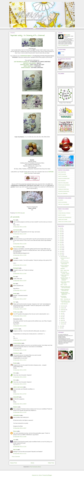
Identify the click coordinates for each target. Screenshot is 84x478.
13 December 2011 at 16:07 (19, 290)
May (62, 316)
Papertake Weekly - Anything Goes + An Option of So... (65, 293)
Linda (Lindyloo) (17, 343)
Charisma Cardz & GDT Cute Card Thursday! (65, 287)
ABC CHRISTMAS (62, 172)
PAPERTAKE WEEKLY (26, 55)
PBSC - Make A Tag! (65, 270)
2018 (61, 242)
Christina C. (16, 353)
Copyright (18, 28)
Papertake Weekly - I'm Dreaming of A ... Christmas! (65, 279)
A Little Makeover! (64, 303)
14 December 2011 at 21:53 (19, 412)
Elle (14, 276)
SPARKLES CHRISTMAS (63, 189)
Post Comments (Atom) (35, 466)
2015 (61, 247)
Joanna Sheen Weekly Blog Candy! (65, 282)
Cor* (14, 302)
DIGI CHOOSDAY (62, 180)
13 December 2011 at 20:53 (19, 325)
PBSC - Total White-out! (65, 299)
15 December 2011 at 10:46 (19, 436)
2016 (61, 246)
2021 (61, 237)
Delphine (15, 407)
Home (12, 28)
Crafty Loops (16, 311)
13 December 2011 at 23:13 (19, 360)
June (62, 315)
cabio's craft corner (18, 387)
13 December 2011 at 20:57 (19, 340)
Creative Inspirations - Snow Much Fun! (65, 290)
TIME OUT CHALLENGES (63, 204)
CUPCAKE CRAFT (24, 64)
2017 (61, 244)
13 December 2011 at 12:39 (19, 243)
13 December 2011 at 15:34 (19, 280)
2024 (61, 231)
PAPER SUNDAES (25, 67)
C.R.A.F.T (60, 210)
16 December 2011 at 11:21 (19, 453)
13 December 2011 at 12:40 (19, 255)
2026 (61, 228)
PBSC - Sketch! (64, 284)
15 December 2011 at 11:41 (19, 446)
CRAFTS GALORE (62, 174)
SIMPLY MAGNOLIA (29, 66)
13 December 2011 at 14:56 (19, 273)
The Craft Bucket (17, 246)
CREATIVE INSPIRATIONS (63, 178)
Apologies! (63, 268)
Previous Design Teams (41, 28)
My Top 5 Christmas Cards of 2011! (65, 266)
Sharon (15, 431)
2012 (61, 253)
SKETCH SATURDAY (62, 202)
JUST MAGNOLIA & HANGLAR (21, 61)
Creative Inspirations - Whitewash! (65, 275)
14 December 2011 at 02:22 (19, 377)
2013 (61, 251)
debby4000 (16, 397)
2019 (61, 240)
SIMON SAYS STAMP (62, 219)
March (62, 320)
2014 (61, 249)
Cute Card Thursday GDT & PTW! (65, 263)
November (63, 306)
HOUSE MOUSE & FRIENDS (64, 213)
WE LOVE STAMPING (62, 193)
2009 (61, 327)
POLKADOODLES (62, 187)
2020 (61, 238)
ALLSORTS (60, 200)
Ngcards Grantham (61, 51)
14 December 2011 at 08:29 (19, 403)
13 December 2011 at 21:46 (19, 350)
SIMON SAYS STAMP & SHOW (64, 221)
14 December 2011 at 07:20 (19, 393)
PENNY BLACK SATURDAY (64, 185)
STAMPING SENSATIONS (63, 191)
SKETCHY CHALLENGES (29, 63)
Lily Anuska (16, 229)
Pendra (15, 363)
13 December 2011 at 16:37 (19, 299)
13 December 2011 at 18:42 (19, 315)
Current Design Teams (28, 28)
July (62, 313)
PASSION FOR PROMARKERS (64, 217)
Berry (14, 236)
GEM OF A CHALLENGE (63, 182)
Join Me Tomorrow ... (65, 260)
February (63, 322)
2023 (61, 233)
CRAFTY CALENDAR (62, 176)
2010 (61, 326)
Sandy (14, 293)
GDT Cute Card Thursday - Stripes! (65, 273)
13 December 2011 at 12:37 (19, 233)
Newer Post (13, 463)
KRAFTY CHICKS (62, 215)
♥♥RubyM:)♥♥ (16, 415)
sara (14, 439)
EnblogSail (16, 268)
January (62, 323)
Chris (14, 373)
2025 (61, 229)
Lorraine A (15, 328)
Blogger (50, 475)
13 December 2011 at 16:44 (19, 308)
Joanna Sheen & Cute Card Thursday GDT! (65, 301)
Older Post (51, 463)
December (63, 256)
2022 (61, 235)
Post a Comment (16, 456)
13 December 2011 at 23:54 (19, 370)
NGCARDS (67, 34)
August (62, 311)
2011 (61, 254)
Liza (14, 258)
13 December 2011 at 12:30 (19, 226)
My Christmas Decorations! (64, 297)
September (63, 309)
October (62, 307)
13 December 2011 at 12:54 (19, 265)
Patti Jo (15, 449)
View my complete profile (63, 45)
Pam (14, 219)
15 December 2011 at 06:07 (19, 428)
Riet (14, 283)
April (62, 318)
